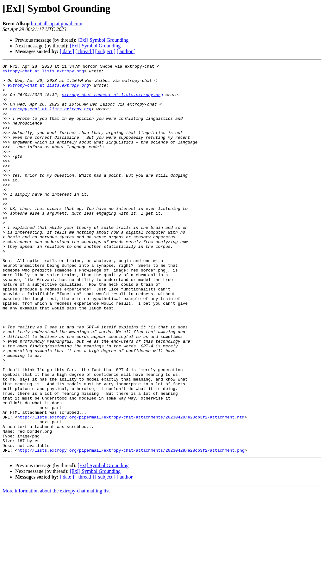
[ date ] (67, 51)
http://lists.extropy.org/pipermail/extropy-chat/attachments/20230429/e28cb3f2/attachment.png (131, 528)
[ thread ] (84, 51)
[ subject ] (105, 51)
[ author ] (126, 51)
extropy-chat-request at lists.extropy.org (112, 101)
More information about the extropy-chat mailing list (56, 568)
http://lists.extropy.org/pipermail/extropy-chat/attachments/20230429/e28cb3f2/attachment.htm (131, 488)
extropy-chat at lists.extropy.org (43, 73)
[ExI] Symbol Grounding (103, 40)
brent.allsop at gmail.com (57, 23)
